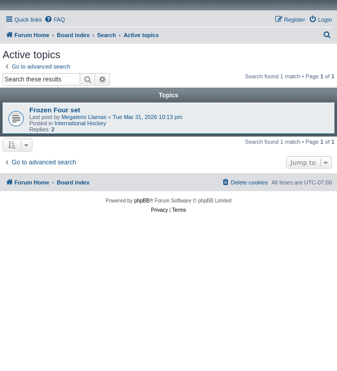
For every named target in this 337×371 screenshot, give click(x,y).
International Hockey (80, 123)
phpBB (142, 201)
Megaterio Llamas (83, 117)
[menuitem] (54, 19)
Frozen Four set (54, 110)
